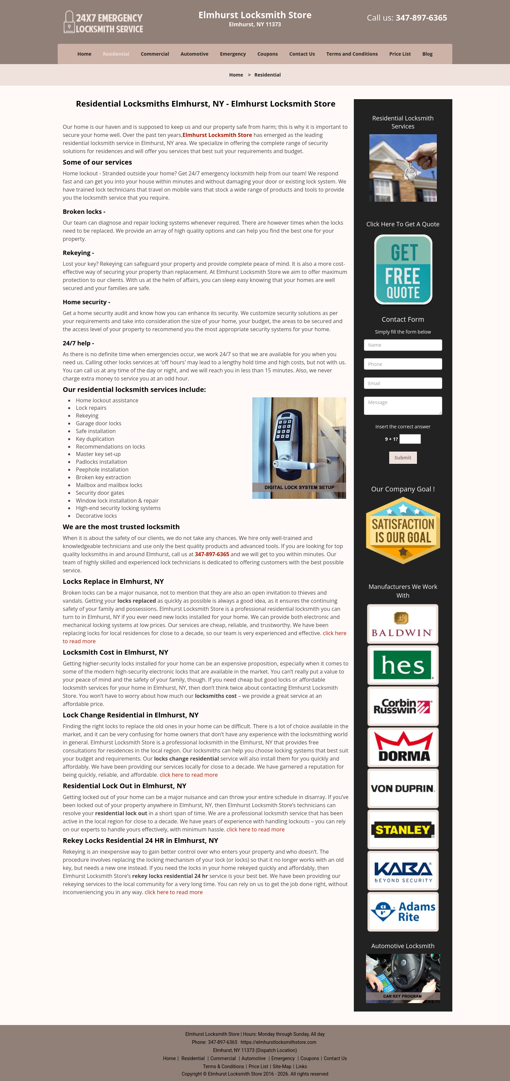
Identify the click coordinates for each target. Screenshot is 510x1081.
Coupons (267, 54)
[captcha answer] (410, 439)
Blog (427, 54)
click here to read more (190, 774)
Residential (116, 54)
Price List (400, 54)
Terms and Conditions (352, 54)
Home (84, 54)
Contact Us (302, 54)
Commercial (155, 54)
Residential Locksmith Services (403, 122)
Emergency (233, 54)
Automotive (195, 54)
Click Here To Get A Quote (403, 224)
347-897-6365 (421, 17)
